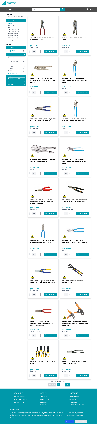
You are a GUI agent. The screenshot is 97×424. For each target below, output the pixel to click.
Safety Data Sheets (76, 405)
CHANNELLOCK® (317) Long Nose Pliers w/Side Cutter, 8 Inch (42, 241)
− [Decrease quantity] (30, 51)
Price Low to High (13, 38)
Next (67, 385)
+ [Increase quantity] (41, 51)
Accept (69, 421)
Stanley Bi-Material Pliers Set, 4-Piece (42, 363)
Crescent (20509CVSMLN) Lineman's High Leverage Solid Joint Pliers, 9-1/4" (41, 323)
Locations (43, 402)
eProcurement (74, 396)
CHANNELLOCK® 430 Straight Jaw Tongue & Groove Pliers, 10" (74, 120)
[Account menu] (89, 9)
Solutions (72, 399)
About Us (43, 396)
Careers (43, 405)
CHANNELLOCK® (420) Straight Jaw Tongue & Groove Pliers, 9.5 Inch (74, 80)
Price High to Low (13, 40)
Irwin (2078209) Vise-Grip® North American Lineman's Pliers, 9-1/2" (42, 282)
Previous (52, 385)
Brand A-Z (11, 25)
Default (10, 23)
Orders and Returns (20, 399)
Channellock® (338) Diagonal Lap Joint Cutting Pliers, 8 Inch (74, 241)
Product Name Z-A (13, 35)
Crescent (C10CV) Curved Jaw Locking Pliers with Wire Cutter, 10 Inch (42, 80)
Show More (12, 73)
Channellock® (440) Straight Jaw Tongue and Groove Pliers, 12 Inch (75, 161)
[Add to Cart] (50, 51)
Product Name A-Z (13, 33)
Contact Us (44, 399)
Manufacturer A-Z (13, 29)
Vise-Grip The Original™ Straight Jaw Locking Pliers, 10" (42, 160)
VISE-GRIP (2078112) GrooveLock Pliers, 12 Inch (74, 282)
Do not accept (80, 421)
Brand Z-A (11, 27)
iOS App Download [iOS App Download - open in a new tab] (20, 402)
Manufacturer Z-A (13, 31)
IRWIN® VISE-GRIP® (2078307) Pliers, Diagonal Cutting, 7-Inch (43, 120)
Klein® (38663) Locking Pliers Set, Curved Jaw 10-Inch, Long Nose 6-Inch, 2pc (75, 323)
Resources (73, 402)
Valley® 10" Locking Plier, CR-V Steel (74, 39)
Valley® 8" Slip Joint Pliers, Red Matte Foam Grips (42, 39)
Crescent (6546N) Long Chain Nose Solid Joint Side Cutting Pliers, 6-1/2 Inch (41, 202)
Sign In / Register (19, 396)
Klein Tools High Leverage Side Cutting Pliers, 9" (74, 363)
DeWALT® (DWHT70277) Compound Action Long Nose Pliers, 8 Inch (74, 201)
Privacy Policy (40, 415)
